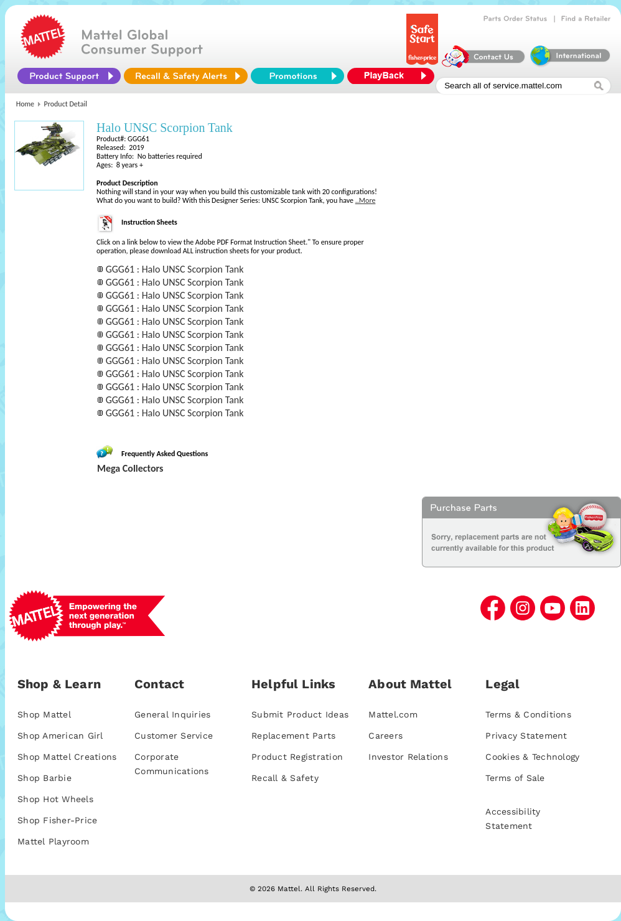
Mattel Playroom (53, 841)
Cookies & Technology (532, 757)
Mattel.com (393, 714)
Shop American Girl (60, 736)
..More (365, 200)
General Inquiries (172, 714)
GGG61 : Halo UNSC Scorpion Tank (175, 269)
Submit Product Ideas (299, 714)
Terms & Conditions (528, 714)
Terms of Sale (514, 778)
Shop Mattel (44, 714)
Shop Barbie (44, 778)
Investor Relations (408, 757)
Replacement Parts (293, 736)
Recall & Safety (285, 778)
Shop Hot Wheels (55, 799)
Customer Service (173, 736)
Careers (385, 736)
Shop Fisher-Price (57, 820)
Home (25, 104)
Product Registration (297, 757)
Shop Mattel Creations (66, 757)
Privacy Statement (526, 736)
